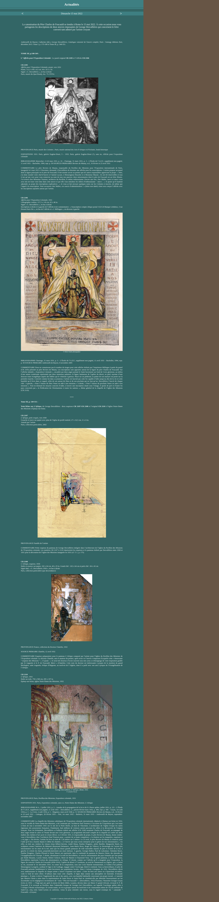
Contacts (86, 898)
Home (91, 898)
